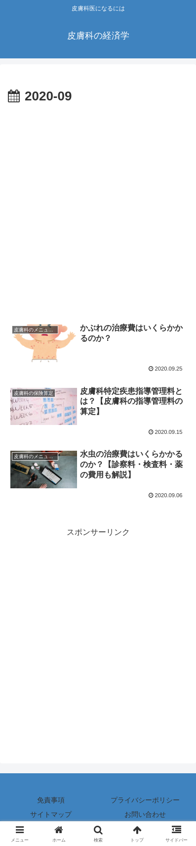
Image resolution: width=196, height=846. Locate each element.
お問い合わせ (145, 814)
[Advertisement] (98, 211)
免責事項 (51, 800)
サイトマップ (51, 814)
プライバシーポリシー (145, 800)
